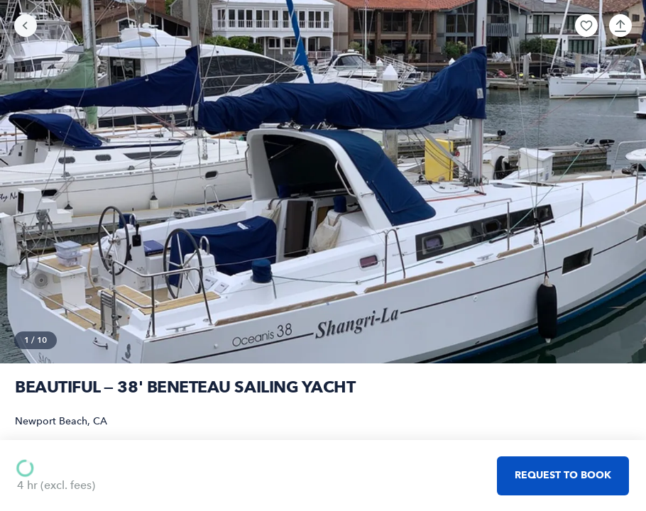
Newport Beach (51, 421)
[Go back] (25, 25)
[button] (586, 25)
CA (100, 421)
